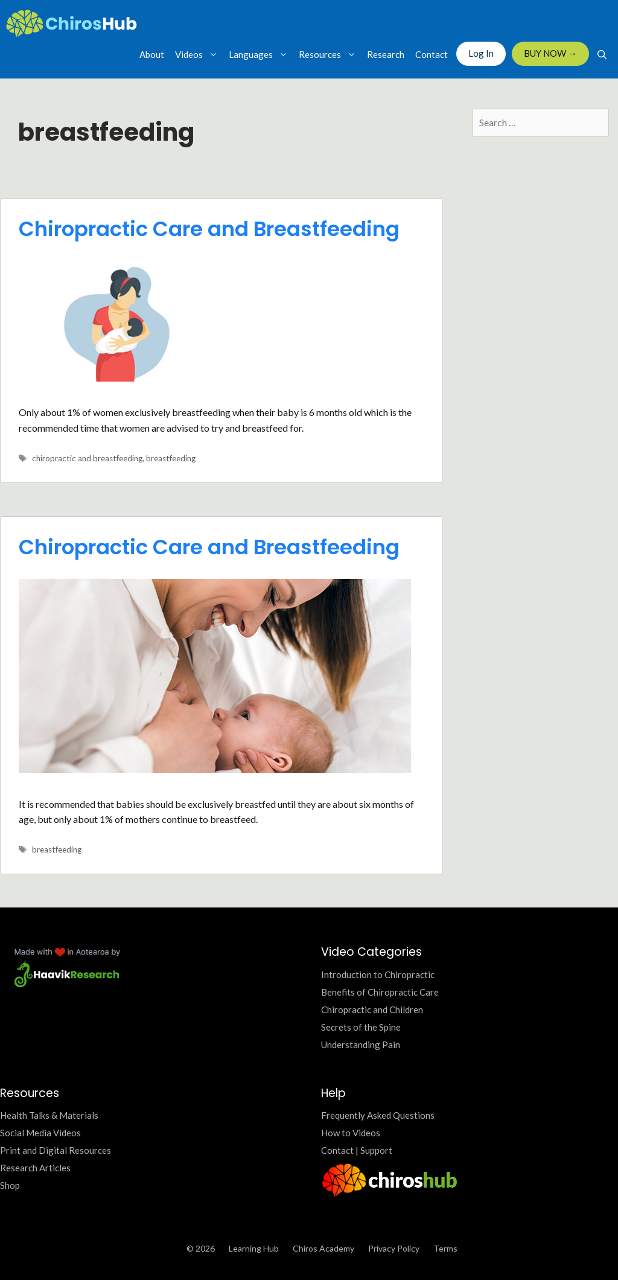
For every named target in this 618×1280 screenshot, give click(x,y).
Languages (261, 54)
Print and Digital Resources (55, 1150)
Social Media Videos (40, 1132)
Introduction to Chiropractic (378, 974)
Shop (10, 1185)
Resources (330, 54)
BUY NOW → (550, 53)
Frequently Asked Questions (378, 1115)
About (151, 54)
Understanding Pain (360, 1044)
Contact (431, 54)
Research (385, 54)
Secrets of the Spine (361, 1027)
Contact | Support (356, 1150)
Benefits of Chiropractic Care (380, 992)
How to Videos (350, 1132)
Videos (199, 54)
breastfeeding (171, 458)
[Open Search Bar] (602, 54)
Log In (481, 53)
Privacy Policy (393, 1248)
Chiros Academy (323, 1248)
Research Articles (35, 1167)
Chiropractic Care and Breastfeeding (209, 228)
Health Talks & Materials (49, 1115)
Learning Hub (254, 1248)
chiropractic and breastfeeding (87, 458)
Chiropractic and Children (372, 1009)
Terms (445, 1248)
